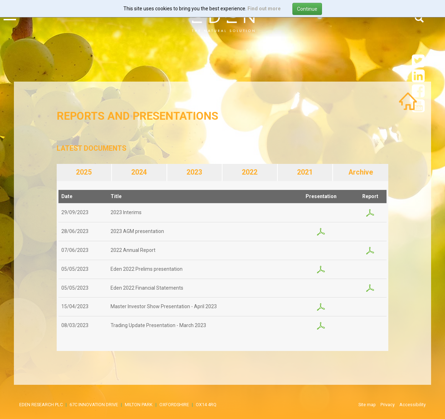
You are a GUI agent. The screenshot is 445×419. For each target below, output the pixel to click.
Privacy (387, 404)
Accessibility (412, 404)
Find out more (264, 8)
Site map (367, 404)
